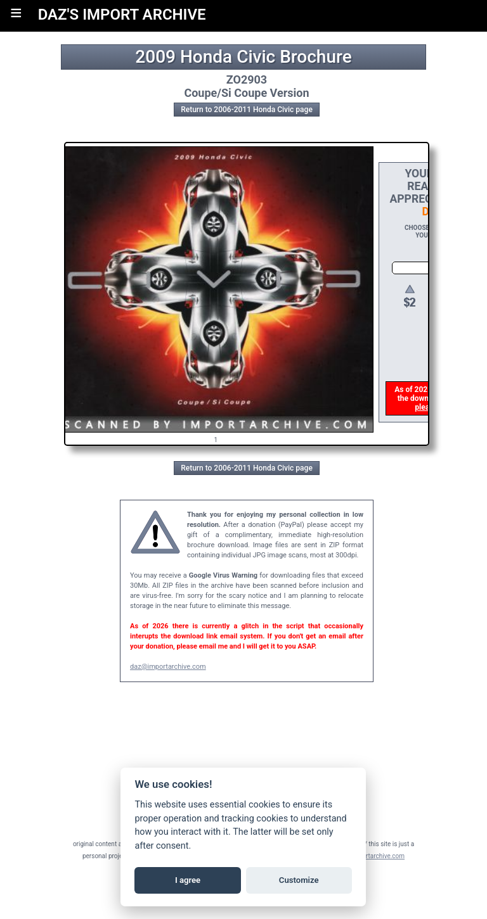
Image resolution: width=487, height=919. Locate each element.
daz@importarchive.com (168, 666)
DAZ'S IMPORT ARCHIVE (122, 14)
